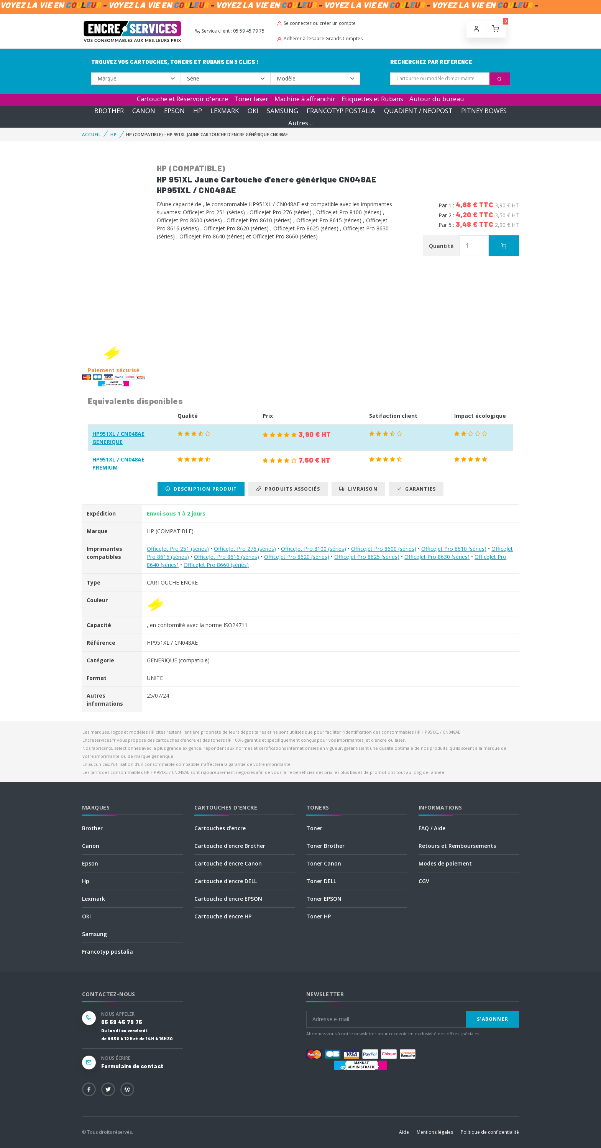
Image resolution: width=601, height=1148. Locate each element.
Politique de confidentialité (490, 1132)
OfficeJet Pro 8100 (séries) (313, 548)
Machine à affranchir (304, 98)
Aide (404, 1132)
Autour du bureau (436, 98)
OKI (253, 110)
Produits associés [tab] (288, 489)
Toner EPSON (324, 898)
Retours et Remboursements (457, 845)
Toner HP (318, 916)
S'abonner (492, 1019)
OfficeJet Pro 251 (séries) (178, 548)
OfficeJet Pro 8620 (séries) (296, 556)
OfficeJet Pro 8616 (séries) (226, 556)
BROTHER (109, 110)
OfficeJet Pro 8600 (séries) (383, 548)
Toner (314, 828)
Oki (86, 916)
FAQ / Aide (432, 828)
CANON (143, 110)
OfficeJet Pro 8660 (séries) (216, 564)
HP (197, 110)
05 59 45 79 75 (121, 1022)
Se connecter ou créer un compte (316, 23)
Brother (92, 828)
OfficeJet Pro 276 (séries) (245, 548)
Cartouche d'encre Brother (229, 845)
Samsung (94, 934)
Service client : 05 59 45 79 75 (229, 31)
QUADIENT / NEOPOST (418, 110)
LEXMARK (224, 110)
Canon (90, 845)
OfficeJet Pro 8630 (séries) (437, 556)
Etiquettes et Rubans (372, 98)
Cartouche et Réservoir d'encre (182, 98)
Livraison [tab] (358, 489)
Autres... (300, 122)
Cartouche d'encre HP (222, 916)
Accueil (91, 134)
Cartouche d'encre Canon (228, 863)
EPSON (174, 110)
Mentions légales (435, 1132)
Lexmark (93, 898)
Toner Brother (325, 845)
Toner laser (251, 98)
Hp (85, 881)
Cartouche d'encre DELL (225, 881)
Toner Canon (323, 863)
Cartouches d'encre (220, 828)
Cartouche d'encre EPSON (228, 898)
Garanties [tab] (416, 489)
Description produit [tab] (201, 489)
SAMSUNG (282, 110)
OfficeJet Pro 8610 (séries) (453, 548)
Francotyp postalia (107, 951)
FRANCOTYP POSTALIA (341, 110)
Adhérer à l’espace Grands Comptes (320, 38)
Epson (90, 863)
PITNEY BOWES (484, 110)
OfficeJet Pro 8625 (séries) (366, 556)
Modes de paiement (445, 863)
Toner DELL (321, 881)
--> (136, 78)
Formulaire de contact (132, 1066)
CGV (424, 881)
